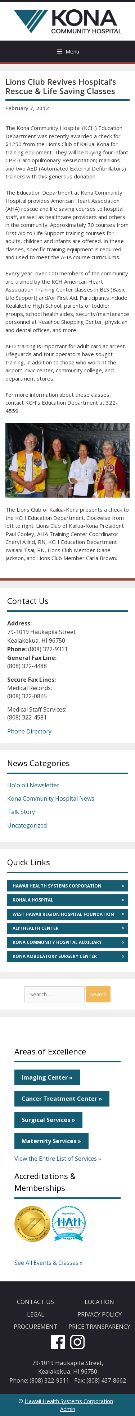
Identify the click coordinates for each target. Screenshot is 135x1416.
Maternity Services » (51, 1141)
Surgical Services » (48, 1120)
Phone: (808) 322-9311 (39, 1380)
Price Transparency (99, 1326)
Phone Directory (29, 731)
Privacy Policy (99, 1314)
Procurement (36, 1326)
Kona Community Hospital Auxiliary (57, 942)
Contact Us (35, 1302)
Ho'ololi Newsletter (33, 785)
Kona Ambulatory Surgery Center (55, 956)
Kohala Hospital (33, 900)
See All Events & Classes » (48, 1263)
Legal (35, 1314)
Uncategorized (27, 825)
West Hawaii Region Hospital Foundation (63, 914)
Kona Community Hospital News (50, 798)
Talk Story (21, 812)
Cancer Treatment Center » (62, 1099)
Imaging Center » (47, 1077)
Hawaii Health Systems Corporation (57, 886)
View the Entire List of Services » (57, 1159)
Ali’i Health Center (36, 928)
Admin (67, 1408)
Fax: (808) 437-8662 (100, 1380)
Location (99, 1302)
